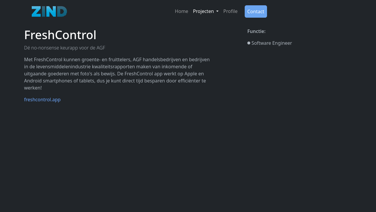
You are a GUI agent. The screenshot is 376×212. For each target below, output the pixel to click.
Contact (255, 11)
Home (181, 11)
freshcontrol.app (42, 99)
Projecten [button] (204, 11)
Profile (230, 11)
